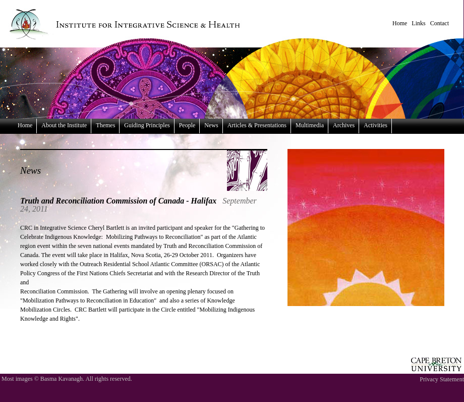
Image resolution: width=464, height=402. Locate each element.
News (211, 125)
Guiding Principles (146, 125)
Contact (439, 23)
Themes (105, 125)
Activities (375, 125)
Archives (344, 125)
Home (399, 23)
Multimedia (310, 125)
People (187, 125)
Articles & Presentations (256, 125)
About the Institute (64, 125)
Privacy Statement (442, 379)
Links (418, 23)
